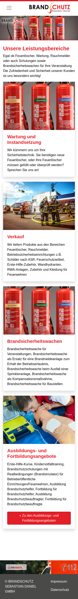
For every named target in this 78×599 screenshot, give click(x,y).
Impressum (59, 581)
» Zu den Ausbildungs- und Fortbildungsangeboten (39, 518)
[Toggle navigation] (9, 8)
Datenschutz (60, 590)
